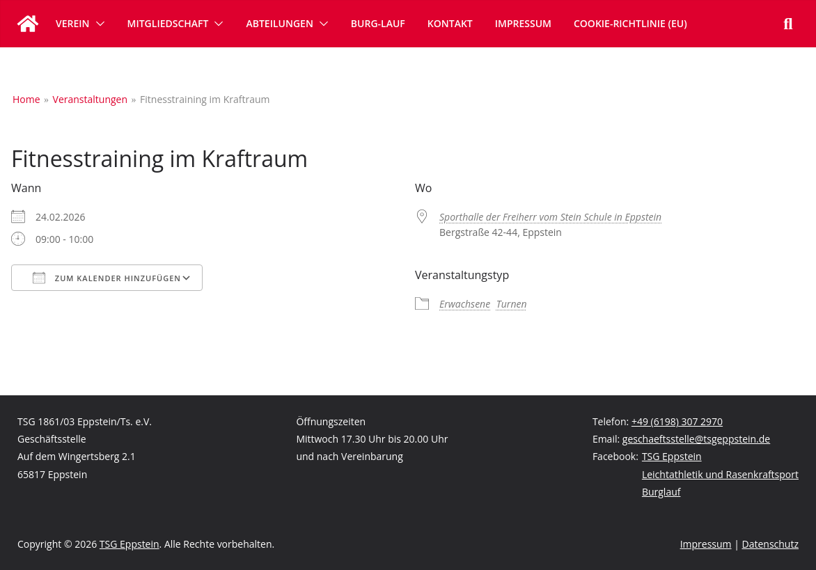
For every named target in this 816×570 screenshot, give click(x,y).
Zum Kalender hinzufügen (107, 277)
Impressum (523, 23)
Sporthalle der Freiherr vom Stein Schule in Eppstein (550, 216)
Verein (73, 23)
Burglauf (661, 491)
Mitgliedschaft (168, 23)
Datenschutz (770, 544)
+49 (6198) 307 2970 (677, 421)
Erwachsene (464, 303)
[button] (97, 23)
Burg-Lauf (378, 23)
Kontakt (450, 23)
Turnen (511, 303)
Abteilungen (279, 23)
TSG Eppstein (672, 456)
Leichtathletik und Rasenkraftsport (720, 474)
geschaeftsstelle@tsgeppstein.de (696, 438)
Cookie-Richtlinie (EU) (630, 23)
